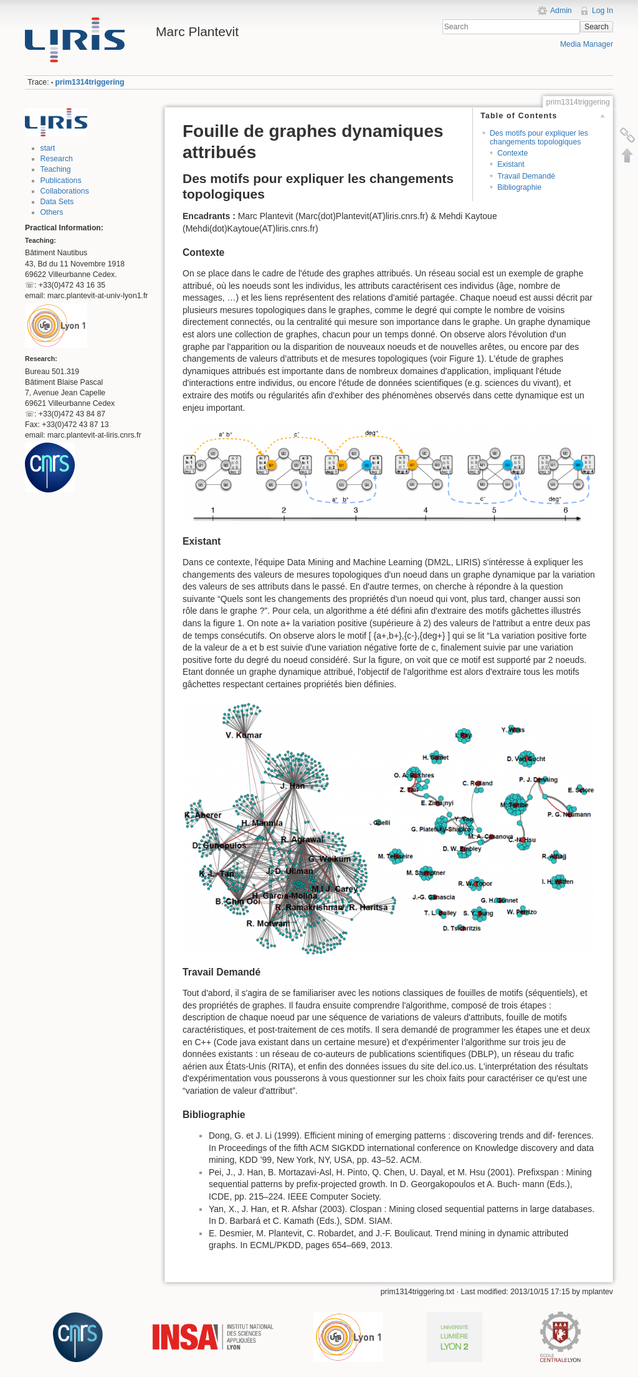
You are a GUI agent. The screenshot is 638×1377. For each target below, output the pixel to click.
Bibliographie (519, 187)
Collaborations (64, 191)
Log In (602, 10)
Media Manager (586, 44)
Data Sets (57, 201)
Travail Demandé (526, 176)
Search (596, 26)
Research (56, 158)
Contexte (512, 153)
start (47, 148)
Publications (61, 180)
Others (52, 212)
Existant (511, 164)
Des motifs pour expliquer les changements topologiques (539, 137)
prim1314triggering (90, 82)
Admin (561, 10)
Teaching (55, 169)
